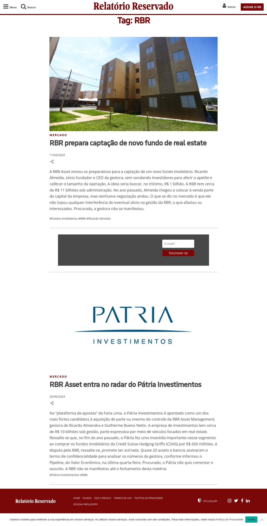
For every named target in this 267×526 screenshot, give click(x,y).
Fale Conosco (102, 498)
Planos (87, 498)
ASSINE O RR (252, 7)
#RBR (82, 218)
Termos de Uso (123, 498)
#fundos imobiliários (63, 218)
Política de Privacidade (149, 498)
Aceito (251, 519)
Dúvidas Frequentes (85, 504)
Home (76, 498)
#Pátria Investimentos (64, 475)
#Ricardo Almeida (99, 218)
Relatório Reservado (133, 7)
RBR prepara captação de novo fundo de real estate (128, 142)
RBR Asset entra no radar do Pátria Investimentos (125, 384)
